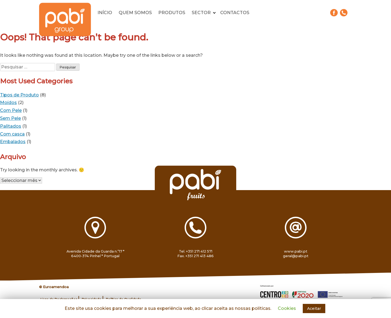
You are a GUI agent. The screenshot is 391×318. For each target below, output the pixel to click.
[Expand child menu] (214, 12)
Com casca (12, 134)
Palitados (10, 126)
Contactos (234, 12)
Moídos (8, 102)
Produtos (171, 12)
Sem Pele (10, 118)
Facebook (334, 12)
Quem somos (135, 12)
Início (104, 12)
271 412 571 (344, 12)
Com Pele (11, 110)
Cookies (287, 308)
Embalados (13, 141)
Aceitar (314, 308)
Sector (201, 12)
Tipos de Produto (19, 94)
